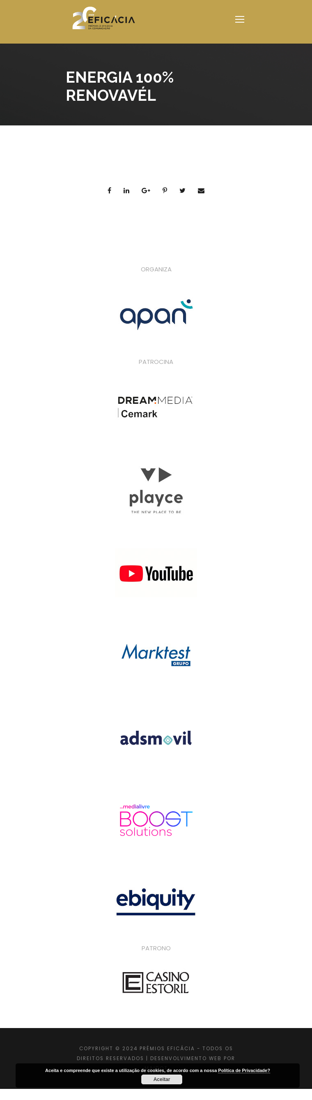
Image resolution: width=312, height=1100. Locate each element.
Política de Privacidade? (244, 1070)
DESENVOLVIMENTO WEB (186, 1058)
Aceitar (162, 1079)
